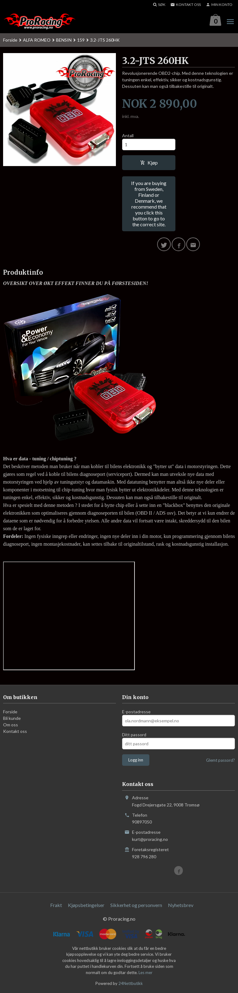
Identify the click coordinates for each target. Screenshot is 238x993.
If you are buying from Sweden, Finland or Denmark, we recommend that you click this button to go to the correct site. (148, 203)
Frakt (56, 905)
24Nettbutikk (130, 983)
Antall (128, 135)
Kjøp (149, 162)
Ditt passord (134, 735)
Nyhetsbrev (180, 905)
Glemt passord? (220, 760)
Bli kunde (12, 718)
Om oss (10, 725)
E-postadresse (136, 712)
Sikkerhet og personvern (136, 905)
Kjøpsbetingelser (86, 905)
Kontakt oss (15, 731)
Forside (10, 40)
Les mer (145, 972)
